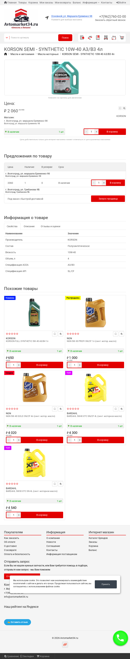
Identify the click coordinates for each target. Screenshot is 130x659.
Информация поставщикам (61, 554)
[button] (120, 638)
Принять (106, 584)
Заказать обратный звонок (110, 20)
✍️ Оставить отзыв (17, 622)
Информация (90, 2)
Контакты (106, 2)
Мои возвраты (63, 2)
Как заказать (11, 538)
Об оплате (9, 542)
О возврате (10, 550)
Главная (10, 2)
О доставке (10, 546)
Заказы (93, 542)
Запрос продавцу (108, 198)
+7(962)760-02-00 (112, 16)
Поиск (65, 37)
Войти (121, 2)
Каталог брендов (98, 538)
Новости (51, 542)
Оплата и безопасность (17, 554)
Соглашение (53, 546)
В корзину (112, 131)
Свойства (12, 226)
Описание (29, 226)
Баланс (77, 2)
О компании (53, 538)
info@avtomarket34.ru (16, 596)
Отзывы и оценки (50, 226)
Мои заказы (46, 2)
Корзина (33, 2)
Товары (22, 2)
